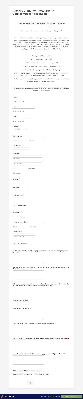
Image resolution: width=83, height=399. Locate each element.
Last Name (23, 101)
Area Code (15, 140)
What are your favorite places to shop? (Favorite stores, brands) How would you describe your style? (40, 251)
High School (17, 146)
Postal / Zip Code (16, 173)
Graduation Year (18, 195)
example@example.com (18, 111)
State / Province (31, 168)
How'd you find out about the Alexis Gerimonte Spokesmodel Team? (34, 323)
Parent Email (17, 231)
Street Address (16, 158)
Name (15, 97)
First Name (15, 101)
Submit (31, 383)
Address (16, 153)
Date (14, 131)
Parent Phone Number (20, 222)
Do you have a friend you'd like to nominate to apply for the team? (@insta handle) (39, 354)
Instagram (16, 179)
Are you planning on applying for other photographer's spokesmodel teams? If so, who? (41, 338)
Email (15, 107)
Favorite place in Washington (22, 308)
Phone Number (18, 136)
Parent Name (17, 212)
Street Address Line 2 (17, 163)
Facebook (16, 187)
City (13, 168)
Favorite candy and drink (20, 300)
